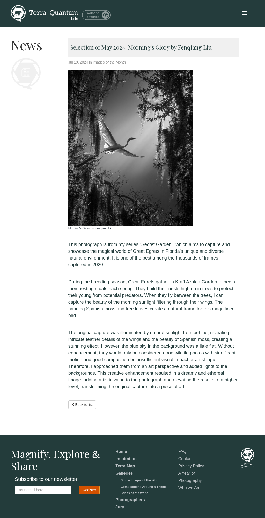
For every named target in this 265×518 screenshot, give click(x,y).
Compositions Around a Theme (144, 487)
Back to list (82, 405)
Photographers (130, 500)
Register (89, 490)
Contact (185, 459)
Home (121, 451)
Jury (119, 507)
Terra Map (125, 466)
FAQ (182, 451)
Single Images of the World (140, 480)
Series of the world (134, 493)
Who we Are (189, 488)
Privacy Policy (191, 466)
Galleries (124, 473)
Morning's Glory (79, 228)
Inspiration (126, 459)
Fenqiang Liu (104, 228)
